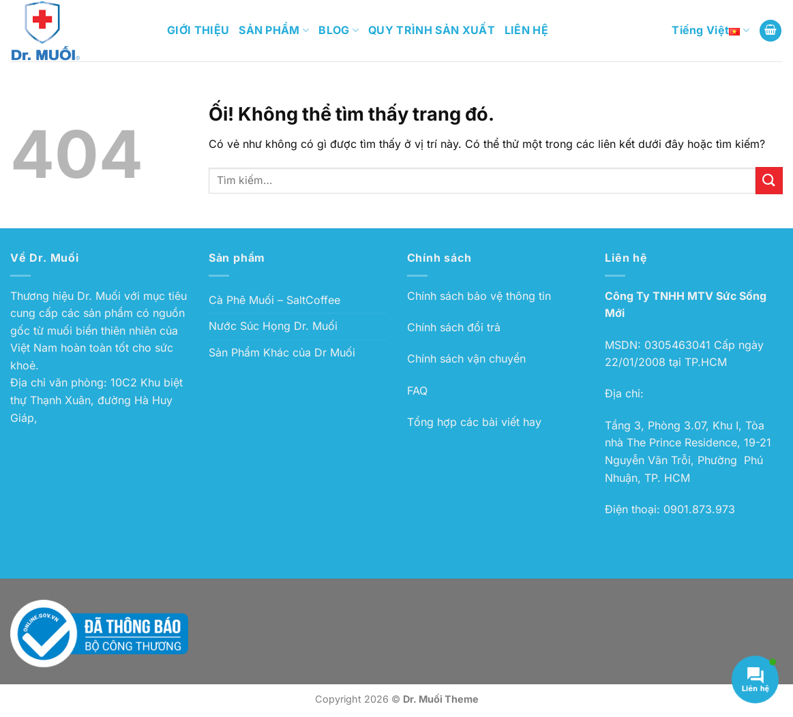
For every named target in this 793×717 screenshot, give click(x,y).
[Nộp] (769, 180)
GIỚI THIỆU (198, 30)
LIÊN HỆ (526, 30)
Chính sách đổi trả (453, 327)
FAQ (417, 390)
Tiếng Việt (710, 31)
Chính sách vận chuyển (466, 358)
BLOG (338, 30)
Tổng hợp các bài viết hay (474, 422)
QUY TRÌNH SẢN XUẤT (431, 30)
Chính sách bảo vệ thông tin (479, 296)
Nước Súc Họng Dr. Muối (273, 326)
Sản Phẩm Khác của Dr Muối (282, 352)
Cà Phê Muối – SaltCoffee (274, 300)
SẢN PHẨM (274, 30)
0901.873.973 (699, 509)
